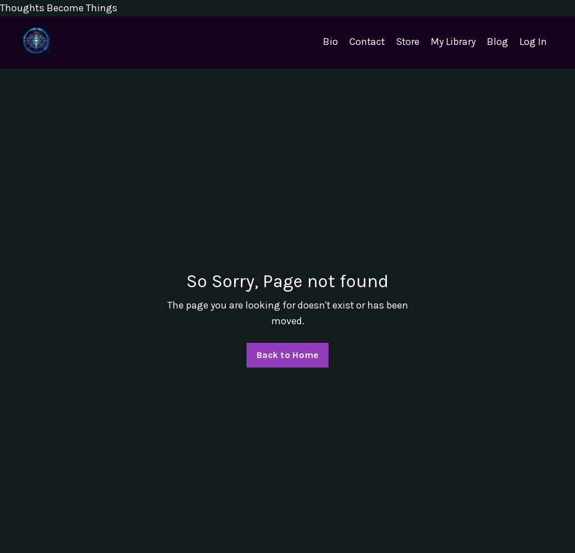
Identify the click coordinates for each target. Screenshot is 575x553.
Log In (533, 42)
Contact (366, 42)
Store (407, 42)
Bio (328, 42)
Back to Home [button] (287, 354)
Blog (497, 42)
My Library (453, 42)
